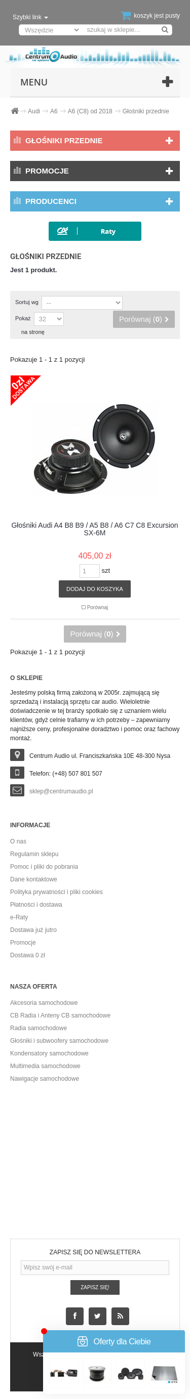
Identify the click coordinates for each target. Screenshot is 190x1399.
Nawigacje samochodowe (44, 1078)
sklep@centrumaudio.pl (61, 791)
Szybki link (30, 17)
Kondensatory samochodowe (49, 1053)
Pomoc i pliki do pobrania (44, 866)
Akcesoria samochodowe (44, 1002)
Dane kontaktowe (33, 879)
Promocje (47, 170)
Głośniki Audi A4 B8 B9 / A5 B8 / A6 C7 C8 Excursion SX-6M (94, 529)
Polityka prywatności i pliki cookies (56, 892)
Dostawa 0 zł (27, 955)
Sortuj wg (27, 302)
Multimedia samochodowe (45, 1066)
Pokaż (23, 318)
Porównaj (97, 607)
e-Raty (19, 917)
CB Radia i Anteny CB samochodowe (60, 1015)
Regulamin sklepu (34, 854)
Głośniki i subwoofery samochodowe (59, 1040)
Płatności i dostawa (36, 904)
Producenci (51, 201)
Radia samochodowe (38, 1028)
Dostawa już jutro (33, 930)
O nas (18, 841)
